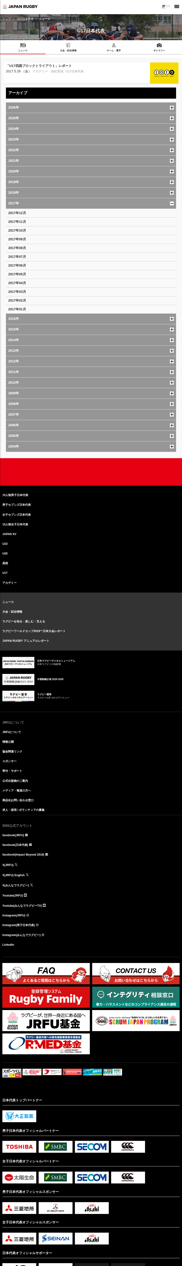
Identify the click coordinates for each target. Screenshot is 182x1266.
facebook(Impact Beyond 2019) (23, 854)
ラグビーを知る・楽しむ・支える (23, 621)
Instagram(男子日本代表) (18, 925)
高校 (5, 563)
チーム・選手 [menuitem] (114, 50)
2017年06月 (17, 265)
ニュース (8, 602)
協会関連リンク (12, 751)
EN (168, 6)
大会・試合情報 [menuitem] (68, 50)
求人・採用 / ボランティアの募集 (23, 810)
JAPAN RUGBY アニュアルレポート (25, 640)
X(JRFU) (8, 865)
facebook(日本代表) (15, 845)
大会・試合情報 (12, 611)
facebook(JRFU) (13, 835)
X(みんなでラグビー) (15, 885)
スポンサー (9, 761)
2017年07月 (17, 257)
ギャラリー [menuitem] (159, 50)
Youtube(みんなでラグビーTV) (22, 905)
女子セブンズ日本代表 (16, 514)
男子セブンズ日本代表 (16, 504)
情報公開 (8, 741)
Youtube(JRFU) (12, 895)
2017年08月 (17, 248)
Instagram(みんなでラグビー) (21, 935)
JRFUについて (11, 732)
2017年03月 (17, 292)
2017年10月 (17, 230)
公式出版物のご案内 (15, 780)
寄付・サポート (12, 771)
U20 (5, 553)
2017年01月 (17, 309)
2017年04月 (17, 283)
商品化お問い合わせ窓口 (18, 800)
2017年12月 (17, 213)
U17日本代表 (25, 19)
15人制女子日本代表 (15, 524)
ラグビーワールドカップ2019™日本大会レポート (34, 631)
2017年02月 (17, 300)
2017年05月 (17, 274)
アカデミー (9, 583)
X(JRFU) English (13, 875)
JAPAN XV (9, 534)
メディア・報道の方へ (16, 790)
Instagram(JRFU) (13, 915)
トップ (6, 19)
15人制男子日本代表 (15, 495)
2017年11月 (17, 222)
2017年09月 (17, 239)
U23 (5, 543)
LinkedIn (8, 944)
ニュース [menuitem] (22, 50)
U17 (5, 573)
